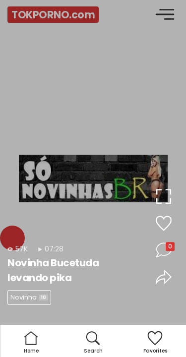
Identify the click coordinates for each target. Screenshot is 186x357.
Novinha (29, 297)
